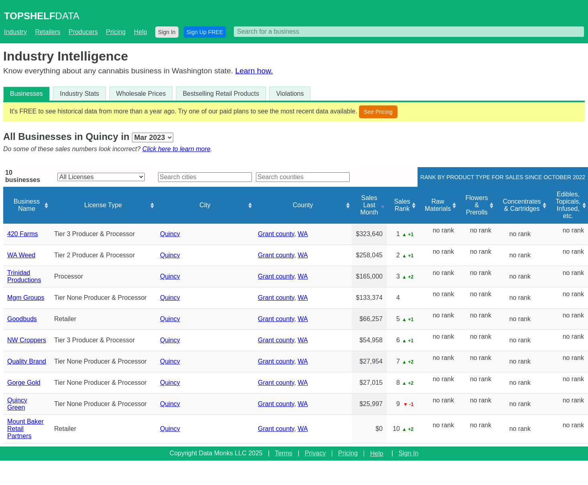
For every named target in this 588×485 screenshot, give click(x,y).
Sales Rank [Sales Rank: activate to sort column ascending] (402, 205)
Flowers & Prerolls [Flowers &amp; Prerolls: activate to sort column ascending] (476, 205)
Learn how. (254, 71)
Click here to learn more (176, 149)
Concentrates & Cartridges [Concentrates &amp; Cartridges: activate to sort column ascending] (522, 205)
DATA (41, 15)
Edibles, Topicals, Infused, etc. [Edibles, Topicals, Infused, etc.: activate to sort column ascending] (568, 205)
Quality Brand (26, 361)
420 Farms (22, 233)
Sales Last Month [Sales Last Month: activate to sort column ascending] (369, 205)
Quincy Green (17, 404)
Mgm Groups (25, 297)
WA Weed (21, 255)
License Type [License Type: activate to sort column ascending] (103, 205)
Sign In (167, 32)
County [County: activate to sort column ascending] (303, 205)
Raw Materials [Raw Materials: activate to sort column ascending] (438, 205)
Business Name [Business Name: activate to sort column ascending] (27, 205)
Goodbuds (22, 318)
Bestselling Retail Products (221, 93)
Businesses (26, 93)
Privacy (315, 453)
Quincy (170, 233)
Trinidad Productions (24, 276)
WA (303, 233)
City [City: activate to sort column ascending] (205, 205)
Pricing (116, 31)
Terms (283, 453)
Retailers (47, 31)
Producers (83, 31)
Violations (290, 93)
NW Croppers (26, 340)
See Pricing (378, 112)
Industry (15, 31)
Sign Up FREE (205, 32)
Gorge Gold (24, 382)
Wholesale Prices (141, 93)
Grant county (276, 233)
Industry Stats (79, 93)
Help (140, 31)
